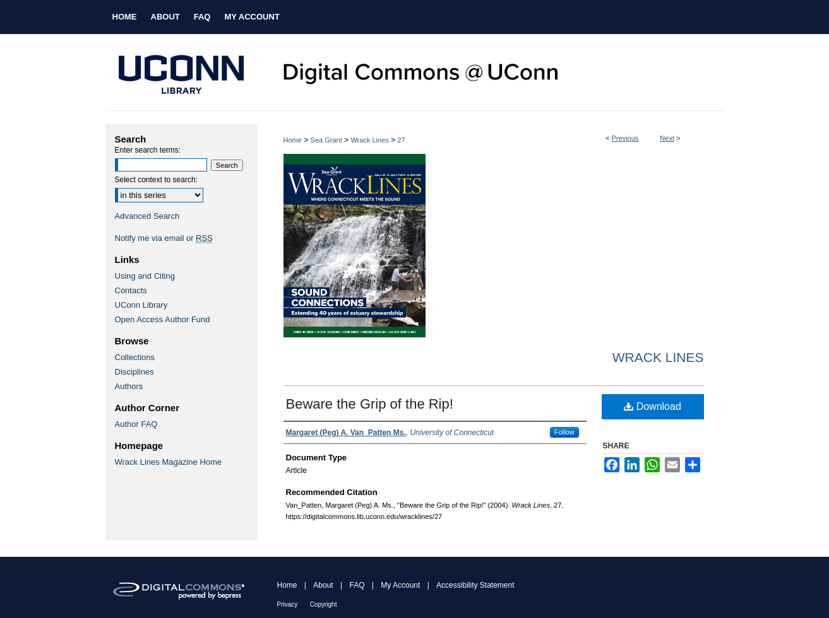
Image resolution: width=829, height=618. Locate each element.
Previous (625, 138)
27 (401, 140)
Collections (135, 357)
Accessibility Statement (475, 585)
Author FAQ (136, 424)
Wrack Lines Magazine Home (168, 462)
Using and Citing (145, 276)
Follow (564, 432)
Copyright (323, 604)
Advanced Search (147, 216)
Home (292, 140)
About (323, 585)
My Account (400, 585)
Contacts (131, 290)
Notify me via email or (164, 238)
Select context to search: (156, 179)
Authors (129, 386)
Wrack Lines (369, 140)
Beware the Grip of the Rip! (369, 404)
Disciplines (134, 371)
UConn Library (141, 305)
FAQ (356, 585)
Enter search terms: (148, 150)
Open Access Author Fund (162, 319)
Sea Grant (326, 140)
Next (667, 138)
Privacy (287, 604)
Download (652, 406)
